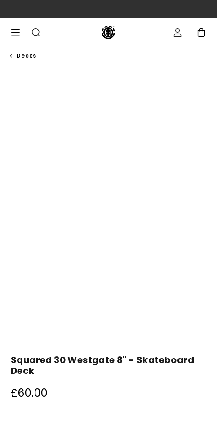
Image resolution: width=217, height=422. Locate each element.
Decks (26, 55)
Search (35, 32)
